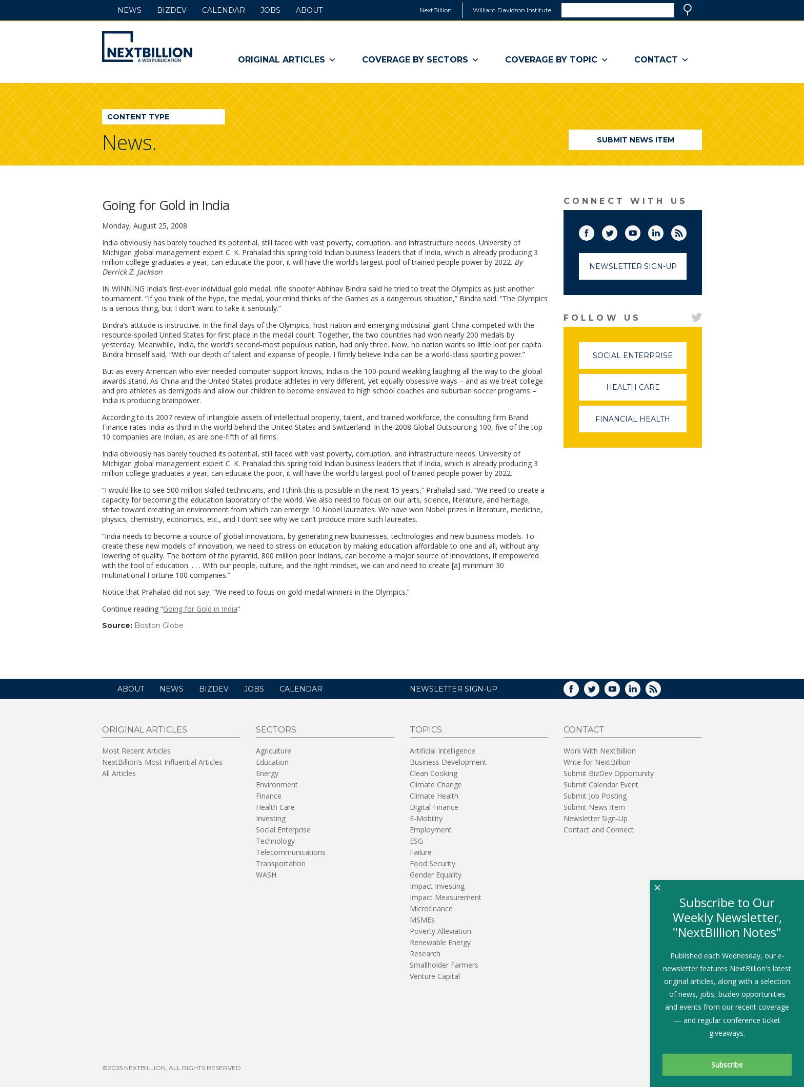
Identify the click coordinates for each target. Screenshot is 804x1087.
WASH (266, 875)
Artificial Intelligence (442, 751)
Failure (421, 852)
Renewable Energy (440, 942)
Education (272, 762)
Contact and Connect (599, 829)
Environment (277, 784)
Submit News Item (635, 139)
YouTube (639, 231)
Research (425, 953)
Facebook (593, 231)
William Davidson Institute (512, 10)
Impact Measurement (445, 897)
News (129, 10)
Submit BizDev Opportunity (609, 773)
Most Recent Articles (136, 751)
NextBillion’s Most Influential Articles (162, 762)
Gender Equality (435, 875)
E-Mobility (426, 818)
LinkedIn (663, 231)
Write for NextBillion (597, 762)
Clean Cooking (433, 773)
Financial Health (641, 423)
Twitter (616, 231)
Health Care (646, 392)
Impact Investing (437, 886)
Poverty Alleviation (440, 931)
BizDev (172, 10)
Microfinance (431, 908)
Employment (431, 829)
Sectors (276, 730)
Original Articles (287, 59)
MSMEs (422, 920)
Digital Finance (434, 807)
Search (688, 10)
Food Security (432, 863)
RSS (686, 231)
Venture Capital (435, 976)
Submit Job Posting (595, 796)
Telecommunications (291, 852)
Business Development (448, 762)
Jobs (270, 10)
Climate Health (434, 796)
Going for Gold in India (200, 609)
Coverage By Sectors (420, 59)
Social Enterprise (640, 360)
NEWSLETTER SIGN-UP (453, 689)
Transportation (281, 863)
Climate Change (436, 784)
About (309, 10)
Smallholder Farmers (444, 965)
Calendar (223, 10)
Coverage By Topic (557, 59)
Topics (426, 730)
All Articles (119, 773)
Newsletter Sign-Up (633, 266)
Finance (269, 796)
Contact (661, 59)
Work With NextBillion (600, 751)
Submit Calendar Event (601, 784)
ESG (416, 841)
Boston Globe (159, 625)
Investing (271, 818)
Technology (275, 841)
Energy (267, 773)
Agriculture (273, 751)
